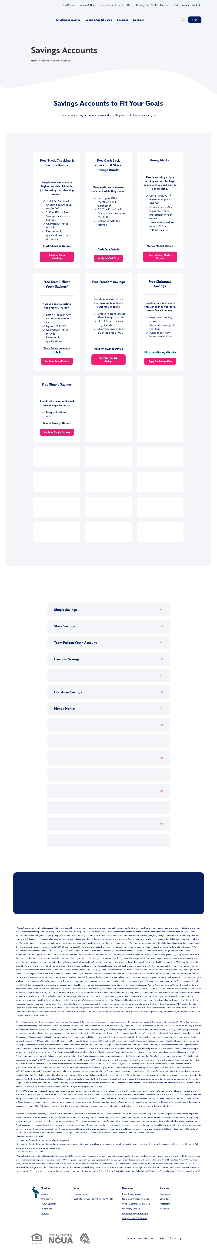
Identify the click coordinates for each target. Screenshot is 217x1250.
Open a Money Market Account (160, 257)
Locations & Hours (87, 5)
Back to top (177, 1238)
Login (194, 20)
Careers (164, 5)
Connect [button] (138, 19)
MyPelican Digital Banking (135, 1213)
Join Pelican (68, 5)
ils (172, 245)
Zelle (121, 5)
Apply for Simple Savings (57, 432)
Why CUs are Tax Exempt (134, 1218)
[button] (109, 609)
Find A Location (48, 1203)
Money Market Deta (159, 245)
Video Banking (181, 5)
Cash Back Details (108, 249)
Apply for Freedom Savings (108, 359)
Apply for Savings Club (160, 361)
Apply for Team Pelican (57, 361)
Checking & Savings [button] (68, 19)
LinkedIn (164, 1198)
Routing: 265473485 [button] (146, 5)
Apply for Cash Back (108, 258)
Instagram (165, 1203)
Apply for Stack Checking (57, 257)
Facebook (165, 1193)
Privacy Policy (81, 1193)
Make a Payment (108, 5)
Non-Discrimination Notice (135, 1198)
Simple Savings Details (56, 423)
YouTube (164, 1208)
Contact (196, 5)
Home (34, 60)
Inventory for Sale (131, 1208)
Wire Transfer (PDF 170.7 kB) (136, 1203)
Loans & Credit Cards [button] (99, 19)
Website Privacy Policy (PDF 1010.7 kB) (94, 1198)
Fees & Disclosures (131, 1193)
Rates (130, 5)
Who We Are (47, 1198)
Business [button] (122, 19)
